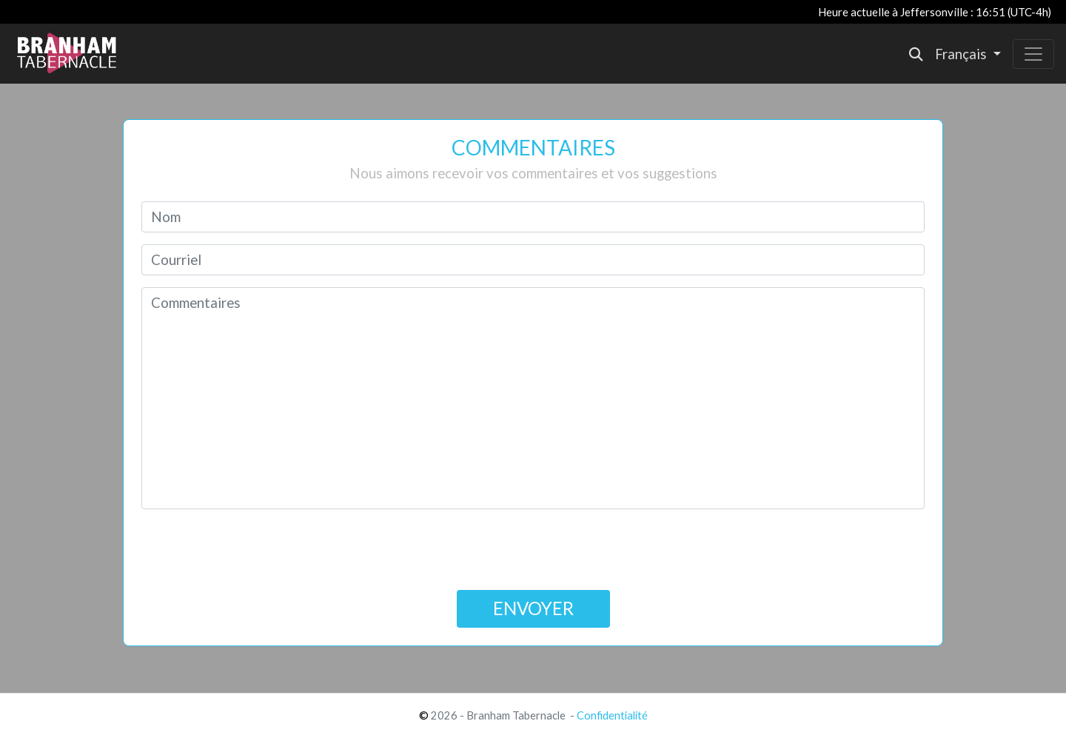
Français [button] (962, 54)
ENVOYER (533, 608)
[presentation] (533, 550)
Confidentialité (612, 715)
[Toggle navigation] (1033, 54)
